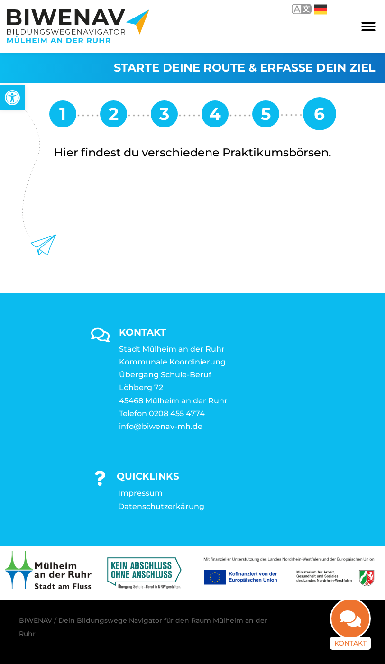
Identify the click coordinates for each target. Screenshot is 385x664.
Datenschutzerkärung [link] (161, 506)
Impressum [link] (140, 493)
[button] (368, 26)
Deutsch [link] (320, 9)
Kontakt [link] (350, 641)
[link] (12, 97)
